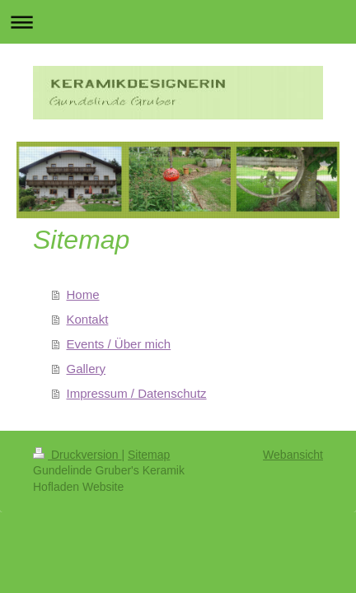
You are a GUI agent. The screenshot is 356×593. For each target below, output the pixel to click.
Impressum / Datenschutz (137, 393)
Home (83, 294)
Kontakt (88, 319)
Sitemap (149, 454)
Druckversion (77, 454)
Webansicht (293, 454)
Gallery (86, 369)
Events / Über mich (119, 344)
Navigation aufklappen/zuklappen (178, 22)
